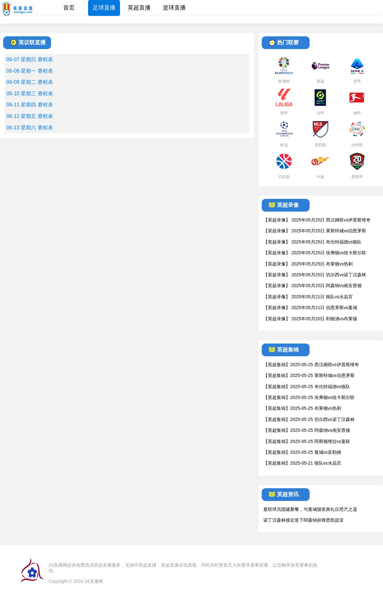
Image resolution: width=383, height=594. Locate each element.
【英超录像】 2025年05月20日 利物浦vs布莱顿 (310, 318)
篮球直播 (174, 7)
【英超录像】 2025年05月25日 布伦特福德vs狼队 (312, 241)
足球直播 (104, 7)
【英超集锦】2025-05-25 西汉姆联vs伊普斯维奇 (311, 364)
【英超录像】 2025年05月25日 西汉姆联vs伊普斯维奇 (317, 219)
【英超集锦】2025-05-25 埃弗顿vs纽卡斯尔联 (309, 397)
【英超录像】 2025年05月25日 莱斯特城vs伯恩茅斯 (314, 230)
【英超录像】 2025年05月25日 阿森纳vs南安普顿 (312, 285)
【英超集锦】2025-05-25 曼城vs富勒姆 (302, 452)
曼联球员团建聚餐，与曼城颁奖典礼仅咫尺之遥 (310, 509)
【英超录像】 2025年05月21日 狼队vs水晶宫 (308, 296)
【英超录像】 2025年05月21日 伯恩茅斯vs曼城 (310, 307)
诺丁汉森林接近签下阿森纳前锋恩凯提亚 (303, 520)
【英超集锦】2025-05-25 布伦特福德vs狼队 (306, 386)
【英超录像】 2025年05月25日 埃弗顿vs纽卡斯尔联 (314, 252)
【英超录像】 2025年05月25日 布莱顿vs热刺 (308, 263)
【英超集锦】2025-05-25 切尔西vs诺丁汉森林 (309, 419)
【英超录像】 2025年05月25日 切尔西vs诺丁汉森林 (314, 274)
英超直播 (139, 7)
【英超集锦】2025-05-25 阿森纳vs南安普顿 (306, 430)
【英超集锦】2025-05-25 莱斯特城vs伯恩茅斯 (309, 375)
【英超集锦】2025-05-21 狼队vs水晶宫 (302, 463)
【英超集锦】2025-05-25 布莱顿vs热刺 (302, 408)
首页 (69, 7)
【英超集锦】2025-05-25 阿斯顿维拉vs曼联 (306, 441)
